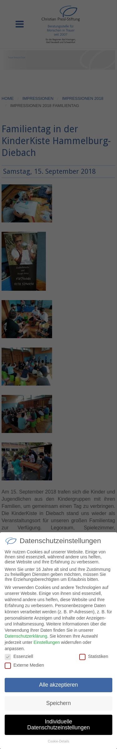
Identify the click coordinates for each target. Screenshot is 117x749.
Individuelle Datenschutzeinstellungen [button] (58, 725)
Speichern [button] (58, 703)
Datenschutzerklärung (26, 636)
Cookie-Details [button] (58, 741)
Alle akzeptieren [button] (58, 685)
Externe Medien (24, 665)
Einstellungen (47, 642)
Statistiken (93, 656)
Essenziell (19, 656)
